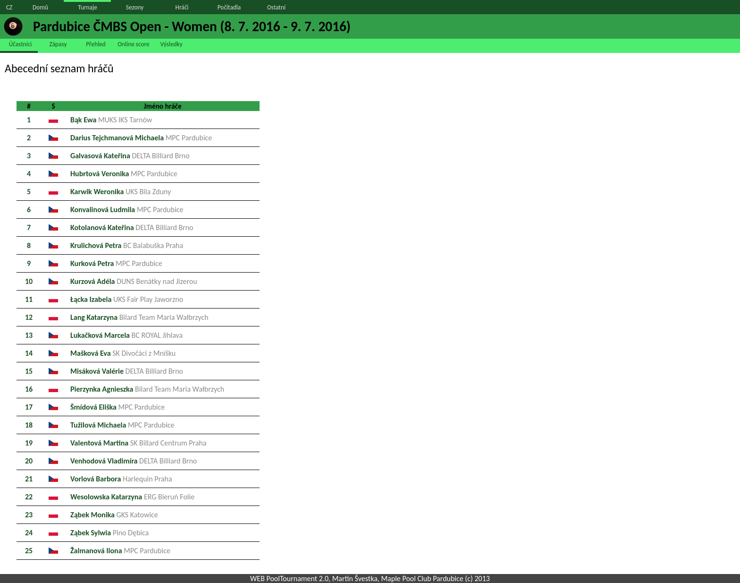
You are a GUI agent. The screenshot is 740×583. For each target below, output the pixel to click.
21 (29, 478)
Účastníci (20, 44)
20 (29, 460)
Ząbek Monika (114, 514)
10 (29, 281)
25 (29, 550)
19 (29, 442)
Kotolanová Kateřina (131, 227)
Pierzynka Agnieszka (147, 389)
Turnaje (87, 7)
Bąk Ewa (111, 119)
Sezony (134, 7)
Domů (40, 7)
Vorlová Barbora (121, 478)
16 (29, 389)
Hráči (182, 7)
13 (29, 335)
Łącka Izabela (126, 299)
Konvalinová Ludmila (127, 209)
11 (29, 299)
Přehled (96, 44)
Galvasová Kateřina (130, 155)
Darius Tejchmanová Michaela (141, 137)
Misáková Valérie (126, 371)
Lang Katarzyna (139, 317)
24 (29, 532)
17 (29, 407)
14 (29, 353)
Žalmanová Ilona (120, 550)
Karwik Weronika (120, 191)
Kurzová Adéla (133, 281)
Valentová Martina (138, 442)
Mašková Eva (123, 353)
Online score (133, 44)
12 (29, 317)
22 (29, 496)
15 (29, 371)
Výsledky (171, 44)
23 (29, 514)
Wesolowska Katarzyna (132, 496)
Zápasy (58, 44)
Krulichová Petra (126, 245)
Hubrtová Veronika (123, 173)
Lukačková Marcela (126, 335)
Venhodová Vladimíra (133, 460)
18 (29, 424)
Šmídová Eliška (117, 407)
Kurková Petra (116, 263)
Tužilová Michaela (122, 424)
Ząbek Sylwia (109, 532)
